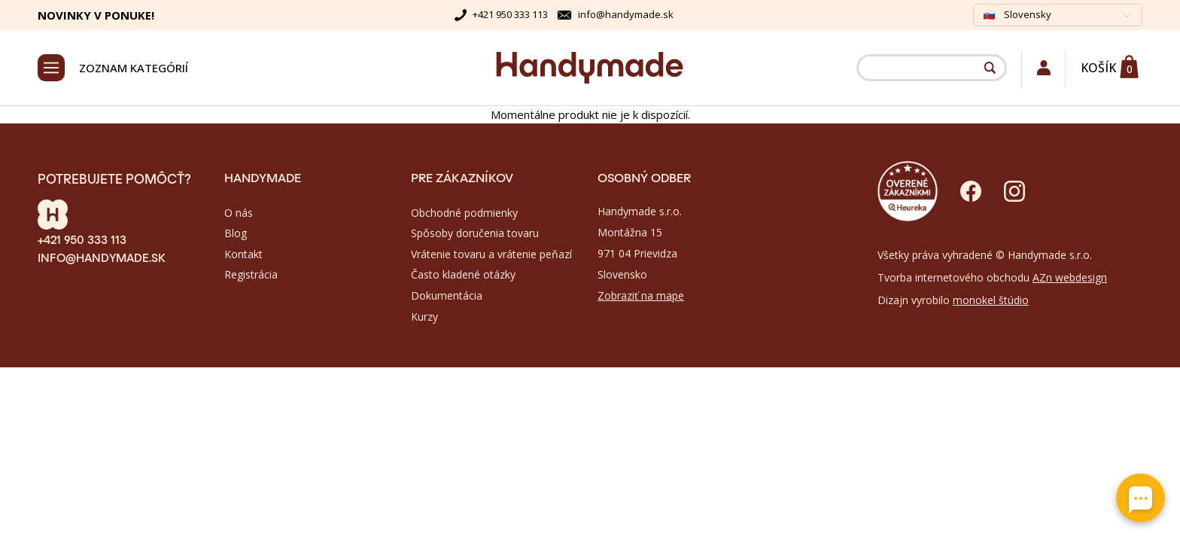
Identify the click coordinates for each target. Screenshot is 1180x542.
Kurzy (424, 316)
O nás (238, 213)
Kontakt (243, 254)
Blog (235, 233)
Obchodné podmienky (464, 213)
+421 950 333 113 (510, 14)
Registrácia (251, 274)
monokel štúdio (991, 300)
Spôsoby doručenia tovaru (475, 233)
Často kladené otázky (463, 274)
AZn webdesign (1069, 277)
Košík (1098, 67)
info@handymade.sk (626, 14)
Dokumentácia (446, 295)
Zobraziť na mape (641, 295)
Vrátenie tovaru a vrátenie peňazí (491, 254)
